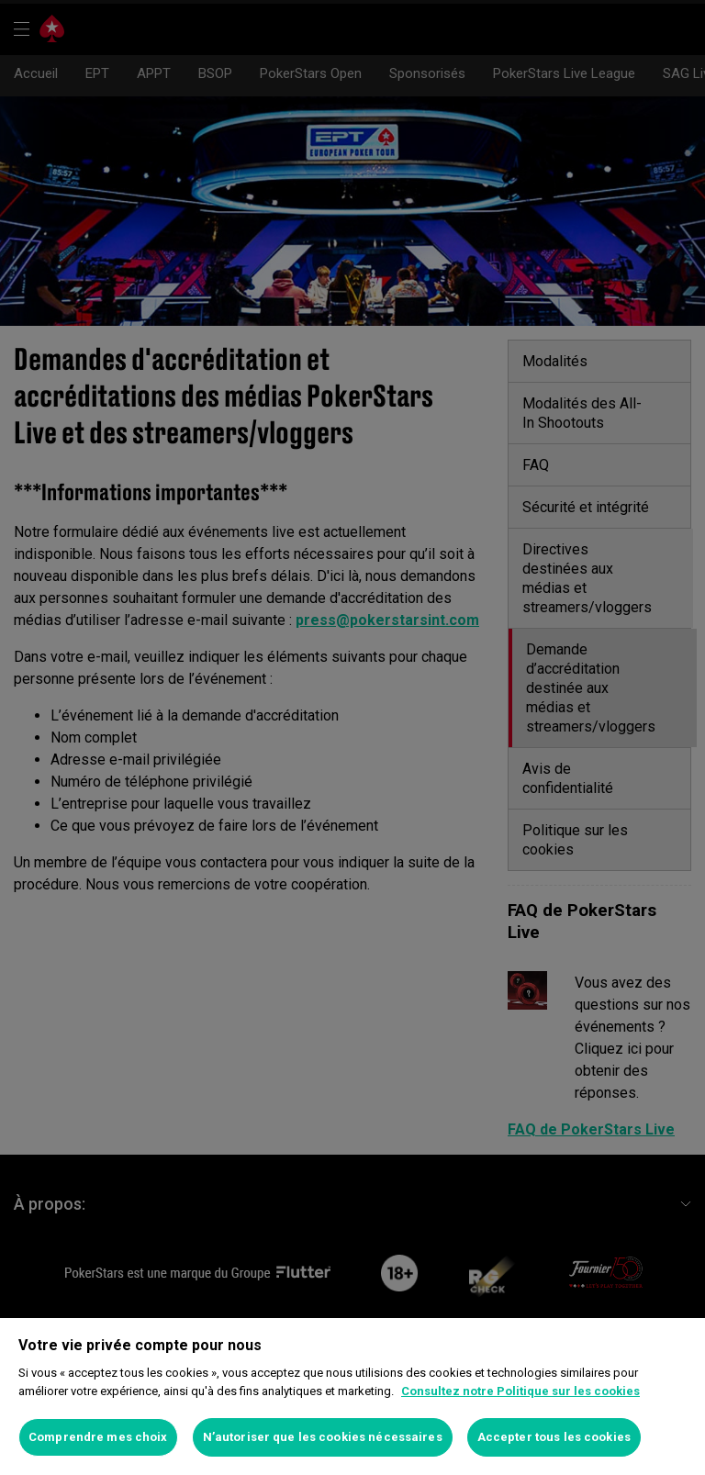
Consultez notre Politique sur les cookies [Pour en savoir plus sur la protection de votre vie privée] (520, 1391)
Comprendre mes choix (98, 1437)
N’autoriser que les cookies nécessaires (322, 1437)
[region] (352, 1396)
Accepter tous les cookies (554, 1437)
